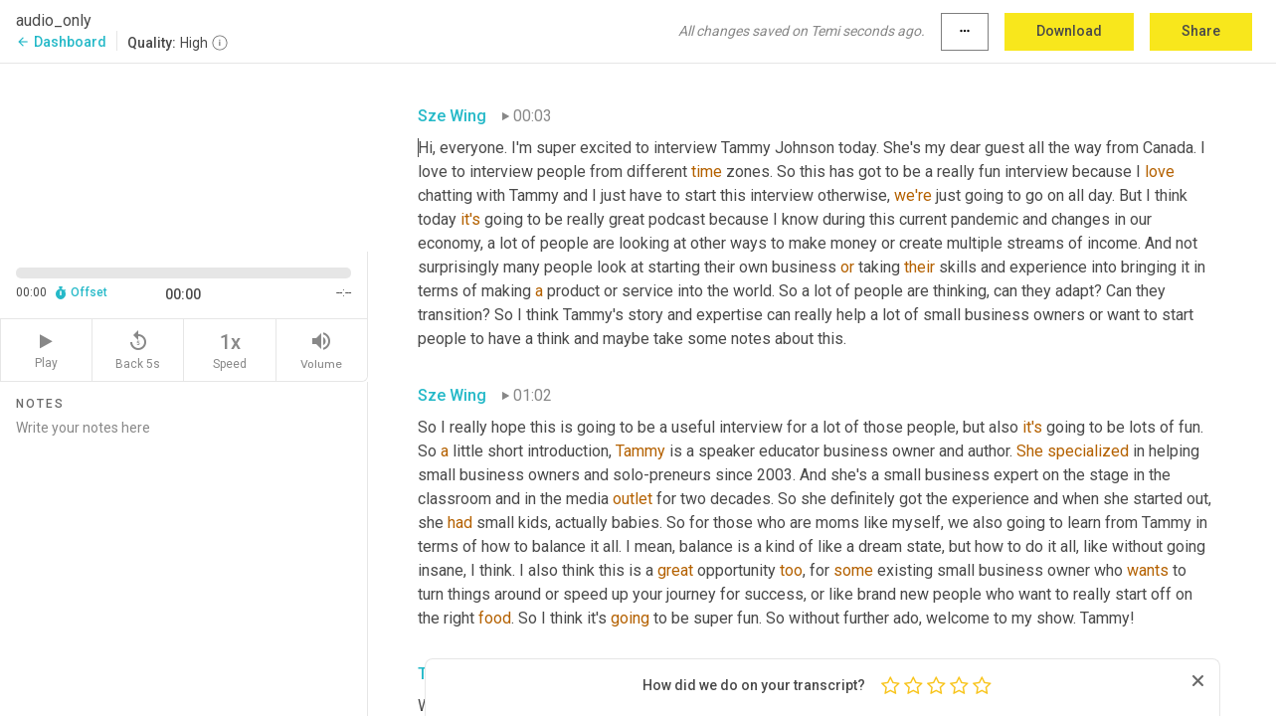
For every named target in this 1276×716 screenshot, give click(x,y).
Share (1201, 31)
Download (1069, 31)
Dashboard (61, 42)
